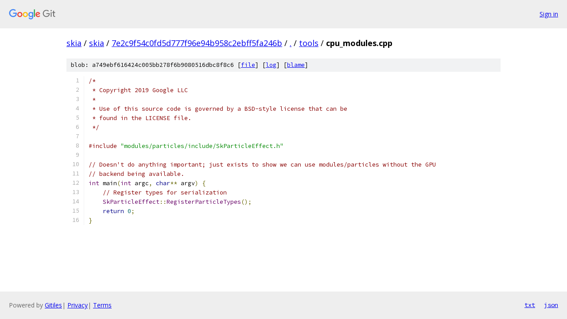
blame (296, 65)
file (248, 65)
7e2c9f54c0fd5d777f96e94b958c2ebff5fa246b (197, 43)
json (551, 305)
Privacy (77, 305)
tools (308, 43)
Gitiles (53, 305)
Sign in (549, 14)
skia (74, 43)
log (271, 65)
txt (529, 305)
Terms (102, 305)
